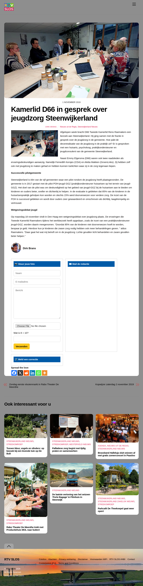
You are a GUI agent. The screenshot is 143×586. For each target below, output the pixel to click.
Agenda (102, 446)
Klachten (53, 559)
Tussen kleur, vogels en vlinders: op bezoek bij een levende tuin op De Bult (25, 451)
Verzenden (21, 346)
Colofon (42, 559)
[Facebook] (14, 373)
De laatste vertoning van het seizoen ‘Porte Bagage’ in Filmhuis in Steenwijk (71, 497)
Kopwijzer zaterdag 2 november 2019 (114, 384)
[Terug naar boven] (9, 546)
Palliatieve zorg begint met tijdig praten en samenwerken (69, 449)
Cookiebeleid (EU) (47, 563)
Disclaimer (83, 559)
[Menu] (134, 4)
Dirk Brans (51, 127)
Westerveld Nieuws (80, 444)
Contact (131, 559)
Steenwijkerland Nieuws (87, 127)
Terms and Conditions (68, 563)
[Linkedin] (32, 373)
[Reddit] (26, 373)
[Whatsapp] (38, 373)
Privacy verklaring (67, 559)
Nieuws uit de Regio (68, 127)
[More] (44, 373)
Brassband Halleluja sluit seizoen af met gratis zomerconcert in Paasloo (116, 454)
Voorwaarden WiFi (98, 559)
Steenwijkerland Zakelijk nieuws (116, 501)
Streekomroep (14, 444)
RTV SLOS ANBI (117, 559)
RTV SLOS (11, 569)
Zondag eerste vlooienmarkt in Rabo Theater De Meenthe (34, 385)
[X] (20, 373)
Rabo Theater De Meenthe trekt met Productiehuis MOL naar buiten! (24, 528)
